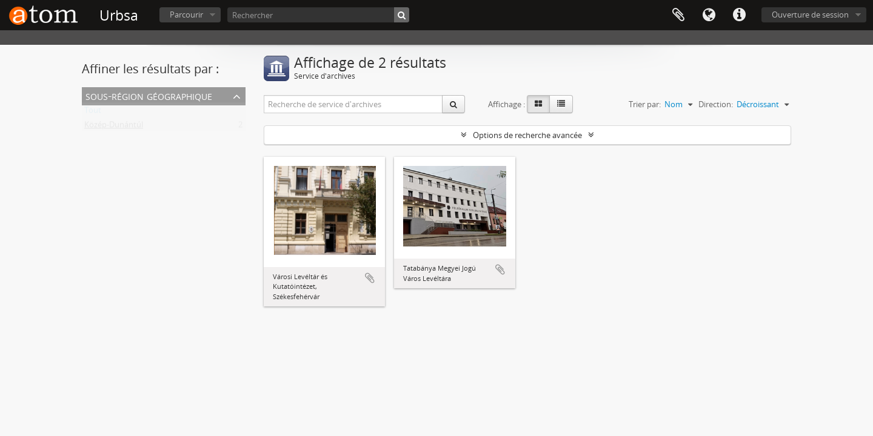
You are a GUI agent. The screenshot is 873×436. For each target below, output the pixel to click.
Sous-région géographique (148, 95)
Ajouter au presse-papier (370, 278)
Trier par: (645, 104)
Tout (92, 112)
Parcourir (186, 14)
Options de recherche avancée (527, 135)
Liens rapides (739, 15)
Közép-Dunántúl (113, 127)
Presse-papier (678, 15)
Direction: (715, 104)
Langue (709, 15)
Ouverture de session (810, 14)
